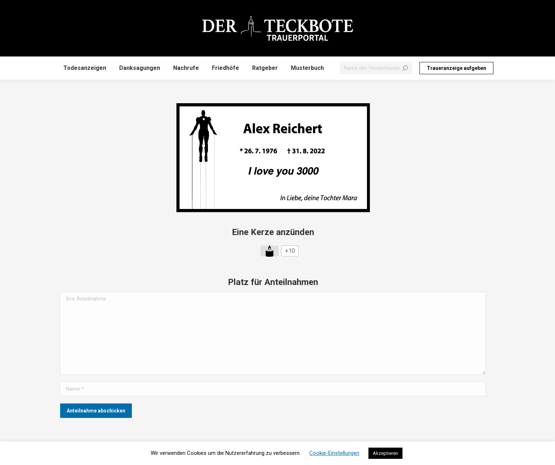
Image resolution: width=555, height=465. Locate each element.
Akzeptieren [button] (385, 453)
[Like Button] (269, 251)
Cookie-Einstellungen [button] (334, 453)
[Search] (376, 68)
